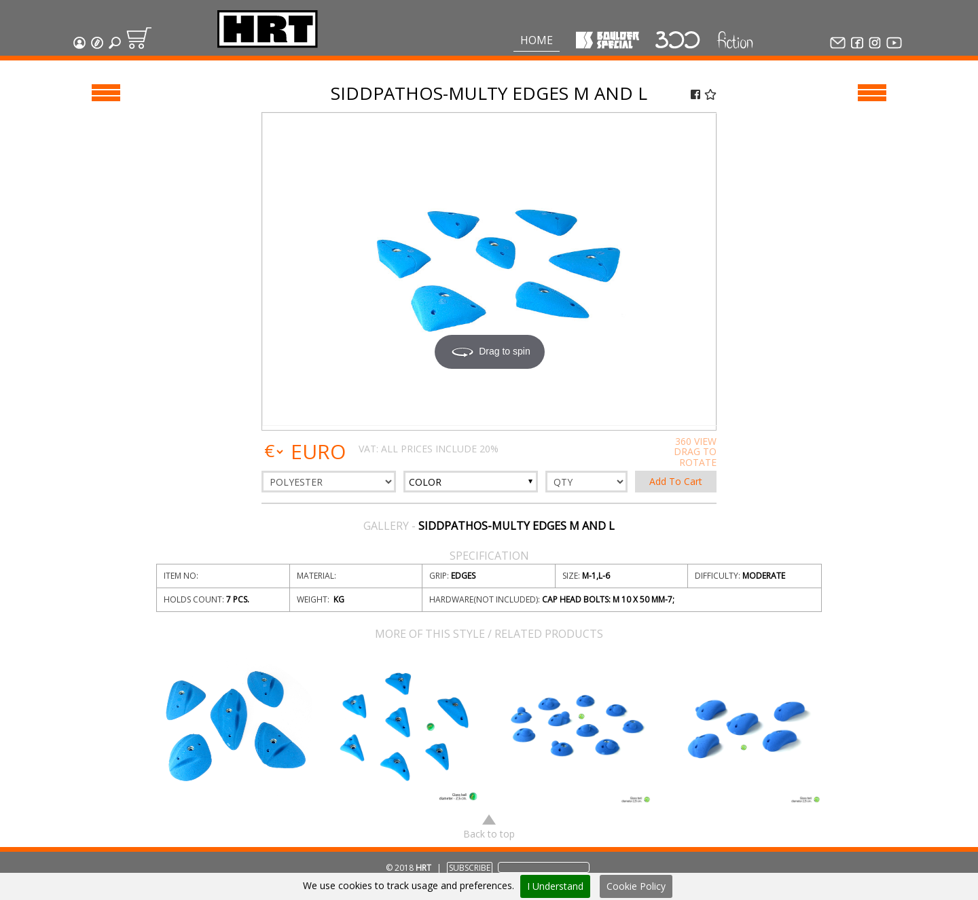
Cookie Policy (636, 886)
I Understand (555, 886)
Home (536, 40)
